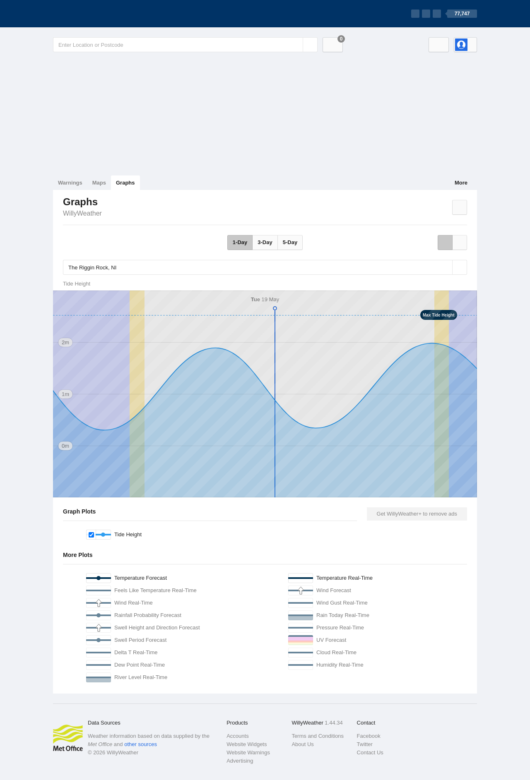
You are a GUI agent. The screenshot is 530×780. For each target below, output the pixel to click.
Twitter (365, 744)
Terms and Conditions (318, 736)
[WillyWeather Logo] (92, 13)
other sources (140, 744)
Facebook (369, 736)
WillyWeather (82, 213)
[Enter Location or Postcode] (185, 44)
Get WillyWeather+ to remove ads (417, 514)
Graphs (125, 183)
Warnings (70, 183)
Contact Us (370, 752)
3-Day (265, 242)
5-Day (290, 242)
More (461, 183)
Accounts (237, 736)
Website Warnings (248, 752)
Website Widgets (246, 744)
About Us (302, 744)
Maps (99, 183)
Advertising (239, 761)
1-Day (240, 242)
